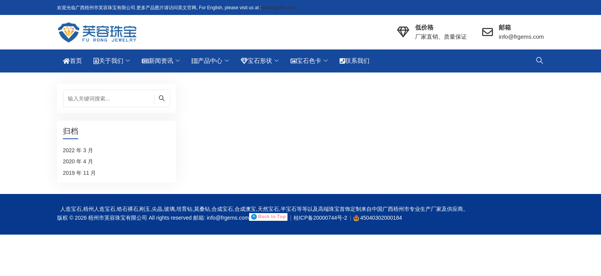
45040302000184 (381, 218)
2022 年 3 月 (78, 150)
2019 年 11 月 (79, 173)
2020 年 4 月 (78, 161)
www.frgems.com (278, 7)
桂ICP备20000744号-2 (320, 218)
